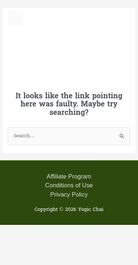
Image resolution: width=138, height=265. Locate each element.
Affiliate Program (69, 176)
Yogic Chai (54, 18)
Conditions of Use (69, 185)
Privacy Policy (69, 194)
